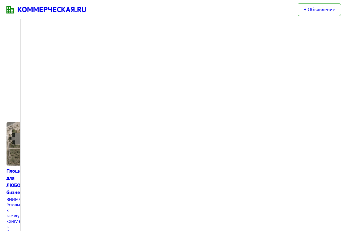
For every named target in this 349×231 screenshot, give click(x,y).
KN (10, 9)
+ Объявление (319, 9)
